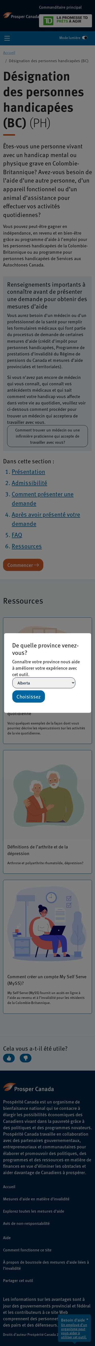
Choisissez (28, 696)
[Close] (88, 635)
